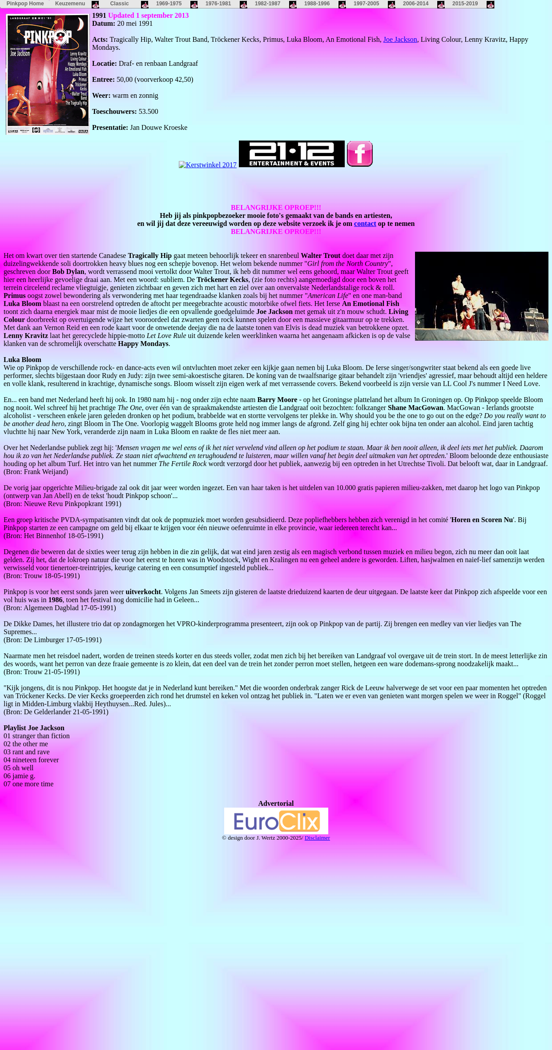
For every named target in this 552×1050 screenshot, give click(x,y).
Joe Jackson (400, 39)
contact (365, 223)
